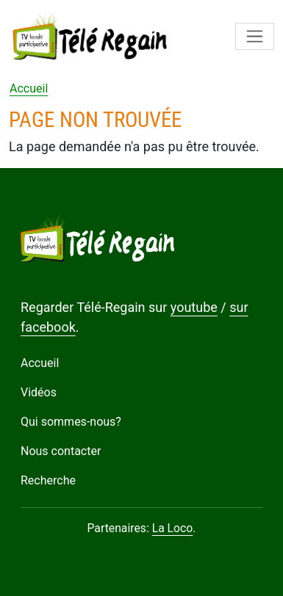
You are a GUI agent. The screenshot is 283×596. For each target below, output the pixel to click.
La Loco (172, 528)
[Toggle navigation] (254, 36)
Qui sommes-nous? (71, 422)
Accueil (29, 88)
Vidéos (39, 392)
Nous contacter (61, 451)
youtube (194, 307)
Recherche (48, 480)
